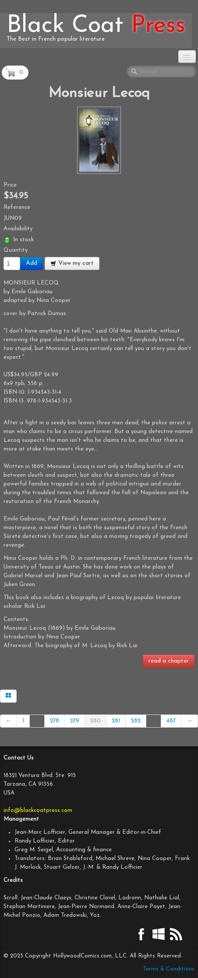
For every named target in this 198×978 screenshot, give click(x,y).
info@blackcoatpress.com (38, 810)
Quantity (16, 250)
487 (171, 721)
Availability (18, 229)
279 (74, 721)
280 (95, 721)
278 (54, 721)
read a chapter (168, 661)
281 (116, 721)
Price (10, 185)
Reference (17, 207)
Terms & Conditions (168, 969)
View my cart (72, 263)
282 (136, 721)
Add (31, 263)
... (37, 721)
